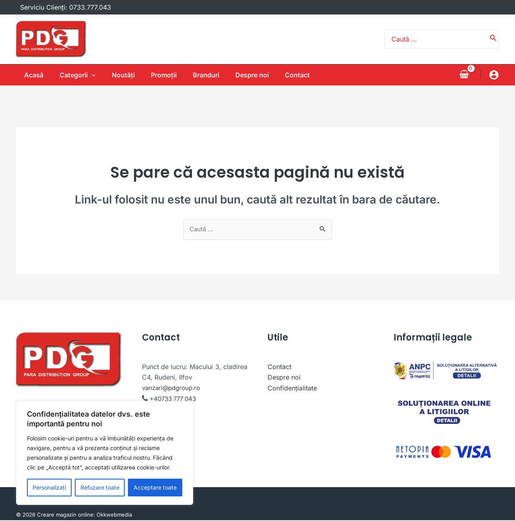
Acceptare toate (155, 487)
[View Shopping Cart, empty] (463, 74)
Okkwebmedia (114, 515)
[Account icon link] (494, 75)
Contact (308, 75)
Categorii (73, 74)
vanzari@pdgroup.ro (173, 388)
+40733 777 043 (175, 399)
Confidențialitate (292, 388)
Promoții (165, 75)
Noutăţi (121, 75)
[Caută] (493, 39)
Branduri (211, 75)
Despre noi (260, 75)
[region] (104, 453)
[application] (87, 74)
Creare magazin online (65, 515)
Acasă (25, 75)
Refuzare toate (99, 487)
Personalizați (49, 487)
